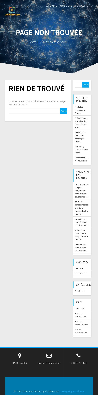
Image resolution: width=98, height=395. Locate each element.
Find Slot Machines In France (80, 110)
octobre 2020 (81, 273)
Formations (83, 5)
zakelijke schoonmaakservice (82, 204)
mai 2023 (79, 268)
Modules (66, 5)
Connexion (79, 308)
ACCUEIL (51, 5)
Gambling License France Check (81, 149)
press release (81, 219)
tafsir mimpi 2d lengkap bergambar (82, 187)
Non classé (79, 290)
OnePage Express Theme (72, 391)
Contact (86, 17)
